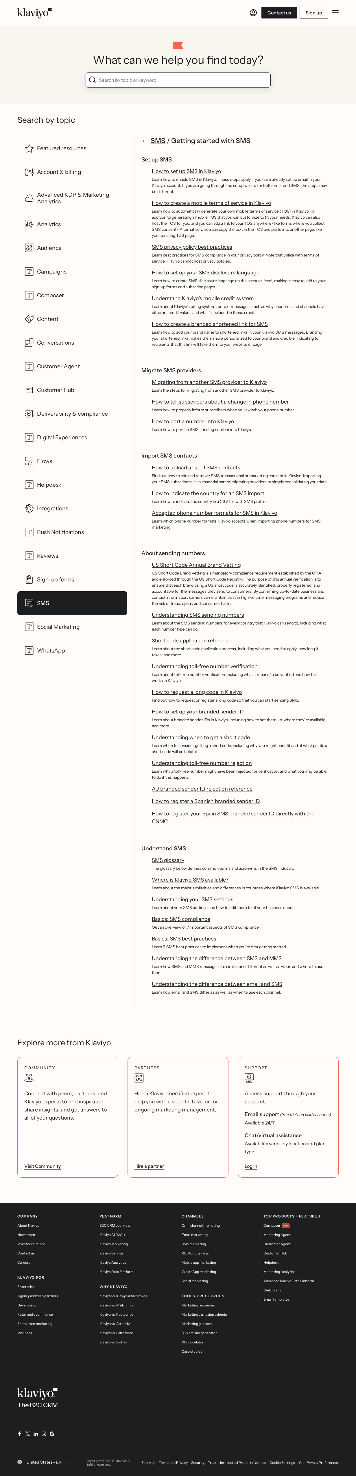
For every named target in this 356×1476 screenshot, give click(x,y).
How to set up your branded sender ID (198, 712)
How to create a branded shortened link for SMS (210, 324)
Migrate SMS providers (171, 370)
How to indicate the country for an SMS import (208, 493)
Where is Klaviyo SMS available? (190, 880)
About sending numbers (173, 553)
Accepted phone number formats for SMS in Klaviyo (214, 513)
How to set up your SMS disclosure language (205, 272)
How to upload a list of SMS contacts (196, 467)
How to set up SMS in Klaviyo (186, 171)
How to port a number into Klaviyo (193, 421)
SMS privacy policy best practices (192, 247)
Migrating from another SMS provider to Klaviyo (209, 382)
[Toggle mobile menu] (335, 12)
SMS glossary (168, 860)
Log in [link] (251, 1166)
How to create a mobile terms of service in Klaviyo (211, 203)
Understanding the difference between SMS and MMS (217, 958)
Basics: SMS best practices (184, 939)
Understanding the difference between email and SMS (217, 984)
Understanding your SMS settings (192, 899)
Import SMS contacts (169, 455)
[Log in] (253, 12)
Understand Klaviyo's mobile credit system (203, 298)
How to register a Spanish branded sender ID (206, 801)
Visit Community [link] (42, 1166)
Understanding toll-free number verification (205, 666)
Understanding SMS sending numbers (198, 615)
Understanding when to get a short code (201, 737)
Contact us (279, 13)
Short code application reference (191, 640)
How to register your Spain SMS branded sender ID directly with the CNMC (233, 818)
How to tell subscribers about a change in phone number (220, 402)
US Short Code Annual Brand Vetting (196, 565)
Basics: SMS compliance (181, 919)
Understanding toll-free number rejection (202, 763)
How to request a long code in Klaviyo (197, 692)
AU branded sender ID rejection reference (202, 789)
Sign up (314, 13)
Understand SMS (163, 848)
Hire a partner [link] (149, 1166)
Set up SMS (156, 159)
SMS (158, 140)
